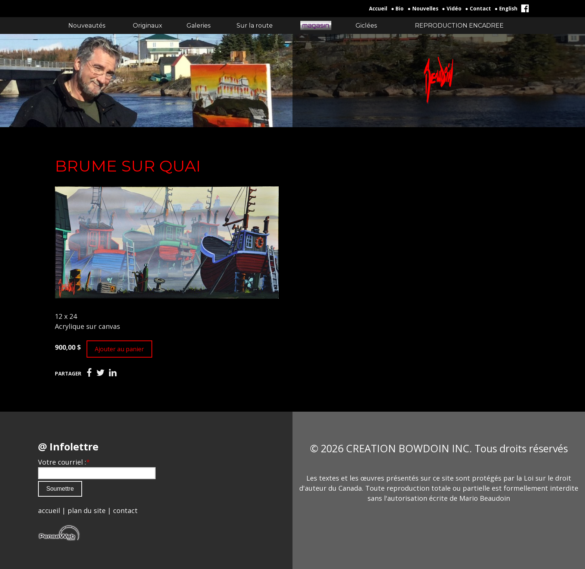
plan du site (87, 510)
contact (125, 510)
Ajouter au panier (119, 349)
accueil (49, 510)
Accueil (378, 8)
